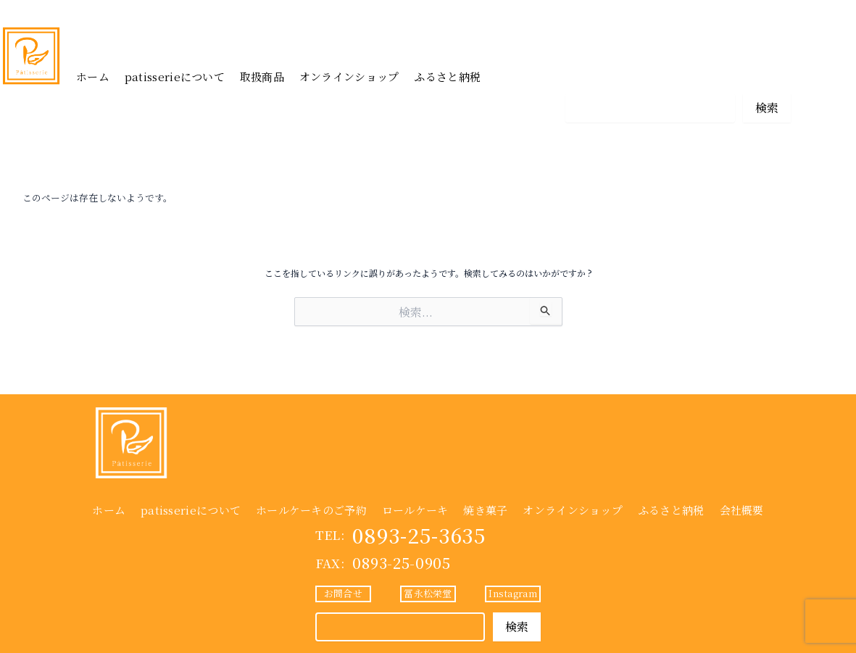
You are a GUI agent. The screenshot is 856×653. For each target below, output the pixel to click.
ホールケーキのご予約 (311, 509)
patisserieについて (175, 76)
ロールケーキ (415, 509)
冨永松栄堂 (678, 74)
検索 (767, 107)
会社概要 (742, 509)
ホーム (92, 76)
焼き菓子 (485, 509)
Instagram (762, 74)
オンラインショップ (349, 76)
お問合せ (593, 74)
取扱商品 (262, 76)
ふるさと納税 (447, 76)
